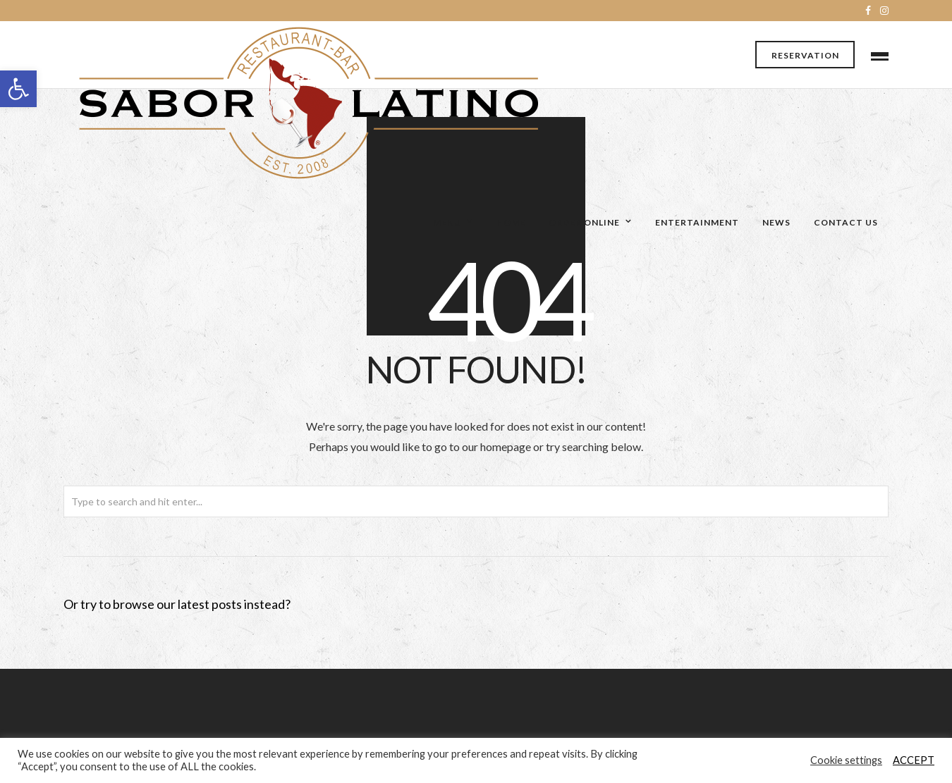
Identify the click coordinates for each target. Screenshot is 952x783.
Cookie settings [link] (846, 760)
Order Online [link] (584, 222)
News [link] (776, 222)
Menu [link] (447, 222)
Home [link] (510, 222)
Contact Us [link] (846, 222)
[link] (18, 88)
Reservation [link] (805, 55)
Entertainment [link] (697, 222)
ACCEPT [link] (913, 760)
